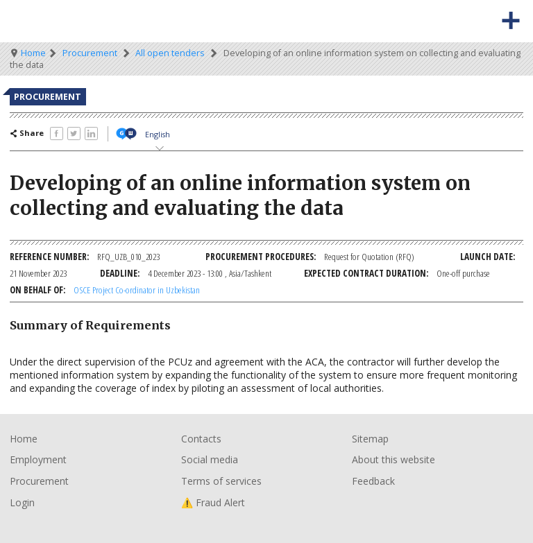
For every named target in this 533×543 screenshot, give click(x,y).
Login (22, 502)
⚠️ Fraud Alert (213, 502)
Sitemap (370, 438)
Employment (38, 459)
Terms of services (221, 481)
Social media (209, 459)
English (157, 134)
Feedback (373, 481)
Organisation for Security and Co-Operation (54, 21)
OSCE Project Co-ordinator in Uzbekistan (137, 290)
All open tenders (170, 53)
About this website (393, 459)
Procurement (89, 53)
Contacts (201, 438)
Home (33, 53)
